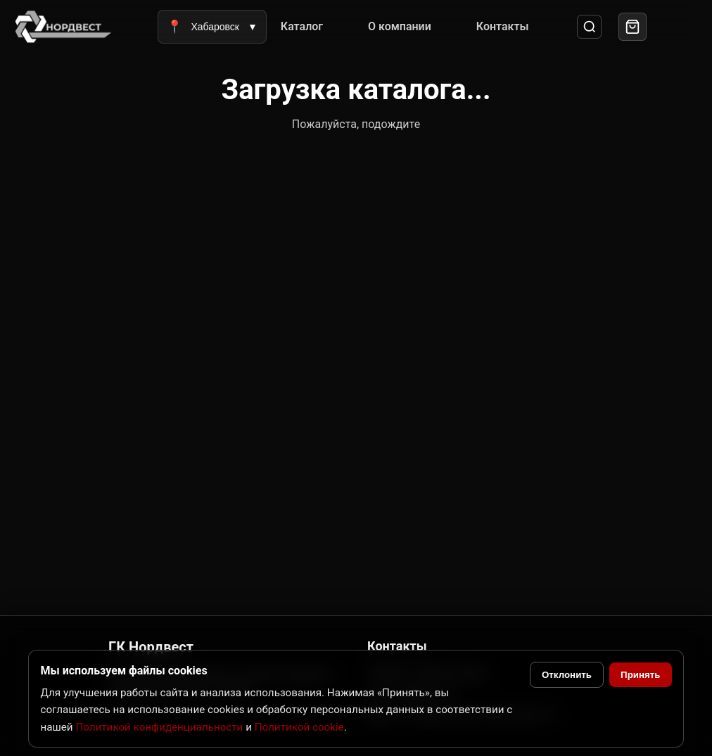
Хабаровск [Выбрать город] (212, 26)
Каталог (302, 26)
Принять (640, 674)
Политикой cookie (299, 727)
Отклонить (567, 674)
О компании (399, 26)
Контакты (502, 26)
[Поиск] (589, 27)
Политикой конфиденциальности (159, 727)
